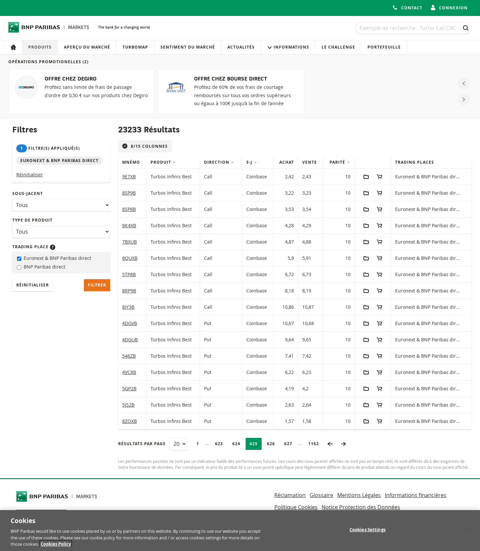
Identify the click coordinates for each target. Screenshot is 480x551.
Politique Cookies (296, 507)
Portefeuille (384, 47)
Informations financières (415, 495)
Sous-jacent (27, 193)
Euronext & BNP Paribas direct (54, 258)
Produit (161, 162)
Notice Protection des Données (361, 507)
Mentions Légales (359, 495)
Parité (338, 162)
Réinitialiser (29, 174)
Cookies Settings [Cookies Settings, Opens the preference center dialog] (367, 535)
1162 (315, 444)
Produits (40, 47)
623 (221, 444)
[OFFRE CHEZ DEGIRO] (81, 91)
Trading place (33, 247)
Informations (288, 47)
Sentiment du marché (187, 47)
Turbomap (135, 47)
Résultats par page (142, 444)
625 (255, 444)
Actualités (241, 47)
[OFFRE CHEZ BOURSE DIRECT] (231, 91)
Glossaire (321, 495)
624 (238, 444)
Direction (217, 162)
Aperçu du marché (87, 47)
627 (290, 444)
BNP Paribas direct (41, 267)
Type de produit (32, 220)
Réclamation (290, 495)
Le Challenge (338, 47)
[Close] (469, 534)
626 (273, 444)
